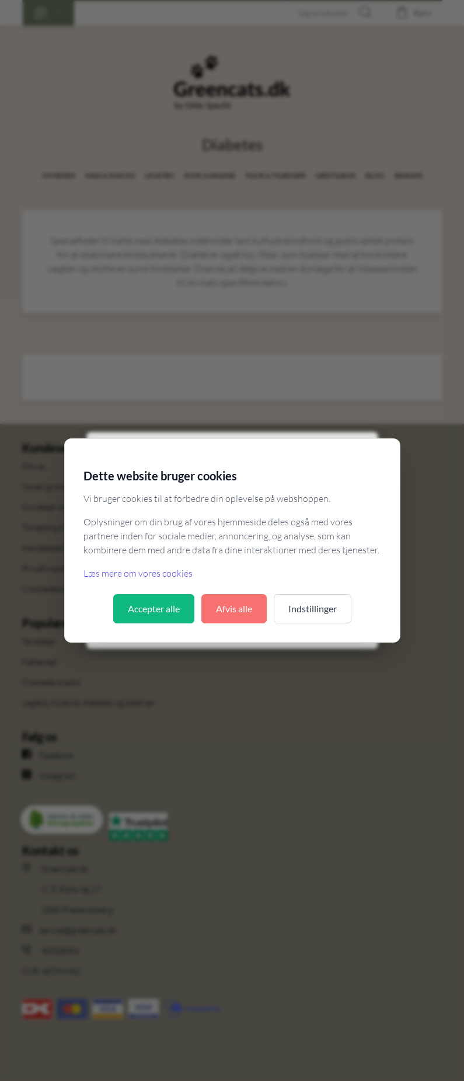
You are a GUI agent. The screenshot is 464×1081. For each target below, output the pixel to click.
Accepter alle (154, 608)
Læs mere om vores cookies (138, 573)
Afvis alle (234, 608)
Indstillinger (312, 608)
